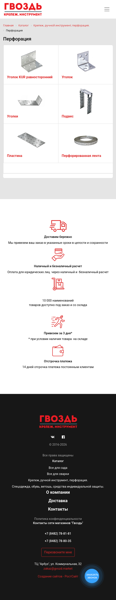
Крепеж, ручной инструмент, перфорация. (58, 480)
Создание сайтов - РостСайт (58, 576)
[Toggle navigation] (107, 9)
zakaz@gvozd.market (58, 568)
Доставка (58, 500)
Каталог (58, 461)
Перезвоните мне (58, 552)
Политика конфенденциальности (58, 519)
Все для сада (58, 468)
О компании (58, 492)
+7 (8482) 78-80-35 (58, 541)
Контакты (58, 509)
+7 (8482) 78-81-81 (58, 533)
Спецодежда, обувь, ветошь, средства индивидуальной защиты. (58, 486)
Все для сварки (58, 474)
